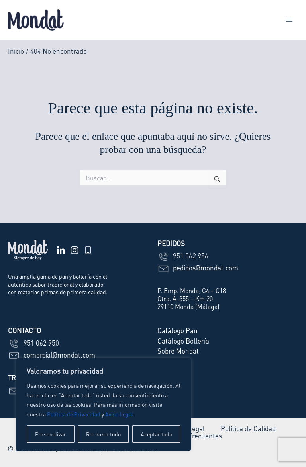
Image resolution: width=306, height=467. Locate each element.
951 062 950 (33, 342)
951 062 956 (182, 255)
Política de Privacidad (73, 414)
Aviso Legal (119, 414)
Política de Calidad (248, 428)
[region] (103, 404)
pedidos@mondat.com (197, 267)
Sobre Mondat (178, 350)
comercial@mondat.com (51, 354)
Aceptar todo (156, 434)
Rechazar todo (103, 434)
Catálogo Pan (177, 330)
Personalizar (50, 434)
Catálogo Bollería (183, 340)
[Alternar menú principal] (289, 20)
